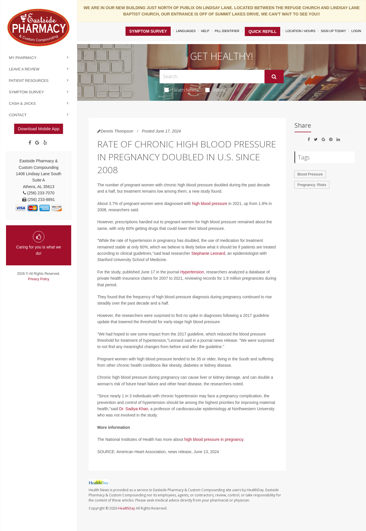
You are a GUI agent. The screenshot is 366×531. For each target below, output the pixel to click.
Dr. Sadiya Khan (133, 408)
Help (205, 31)
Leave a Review (24, 69)
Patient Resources (29, 80)
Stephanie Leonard (208, 253)
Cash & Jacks (22, 103)
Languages (186, 31)
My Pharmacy (23, 58)
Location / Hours (300, 31)
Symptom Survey (26, 92)
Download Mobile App (38, 128)
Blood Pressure (310, 174)
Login (356, 31)
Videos (215, 90)
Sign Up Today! (333, 31)
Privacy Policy (38, 279)
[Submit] (274, 77)
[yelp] (45, 143)
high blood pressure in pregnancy (213, 439)
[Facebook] (30, 143)
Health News (180, 90)
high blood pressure (209, 203)
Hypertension (192, 272)
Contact (18, 115)
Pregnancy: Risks (311, 185)
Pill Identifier (227, 31)
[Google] (37, 143)
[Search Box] (212, 76)
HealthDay (126, 508)
